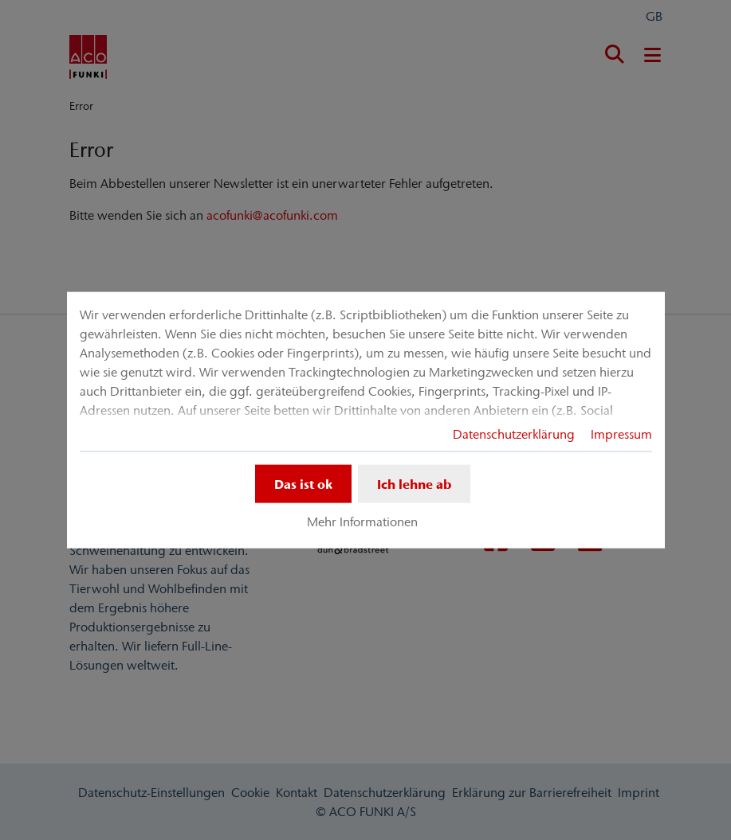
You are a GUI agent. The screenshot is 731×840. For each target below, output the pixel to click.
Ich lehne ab (414, 483)
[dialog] (366, 420)
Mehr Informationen (362, 521)
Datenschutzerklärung (514, 433)
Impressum (621, 433)
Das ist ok (303, 483)
